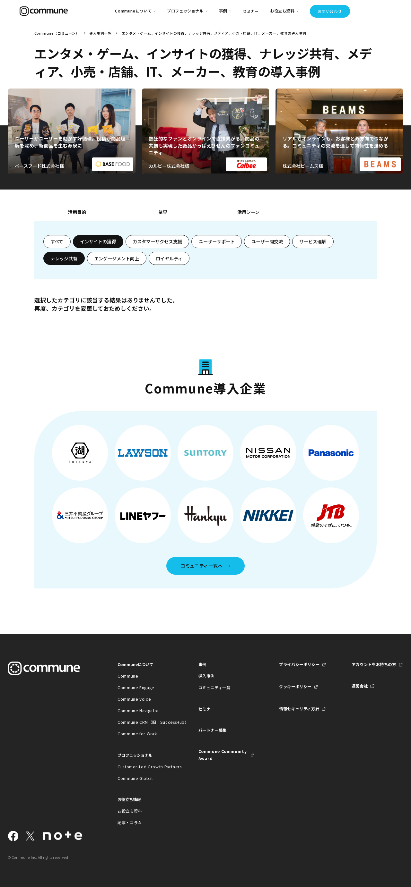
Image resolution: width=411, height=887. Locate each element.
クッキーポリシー (295, 686)
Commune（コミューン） (56, 33)
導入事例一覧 (100, 33)
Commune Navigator (138, 711)
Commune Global (135, 778)
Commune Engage (136, 687)
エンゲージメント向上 (116, 258)
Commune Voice (134, 699)
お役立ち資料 (130, 811)
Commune (128, 676)
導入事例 (206, 676)
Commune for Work (137, 734)
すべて (56, 241)
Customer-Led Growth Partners (145, 767)
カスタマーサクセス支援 (157, 241)
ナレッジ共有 (63, 258)
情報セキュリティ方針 (299, 709)
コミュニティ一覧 (214, 687)
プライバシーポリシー (299, 664)
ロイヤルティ (169, 258)
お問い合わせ (330, 11)
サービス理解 (312, 241)
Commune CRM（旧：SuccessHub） (145, 722)
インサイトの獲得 (98, 241)
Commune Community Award (222, 754)
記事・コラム (130, 822)
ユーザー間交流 (267, 241)
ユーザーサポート (217, 241)
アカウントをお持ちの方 (374, 664)
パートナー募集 (212, 730)
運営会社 (360, 686)
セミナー (250, 11)
